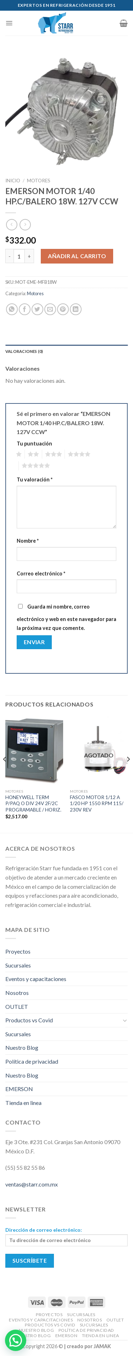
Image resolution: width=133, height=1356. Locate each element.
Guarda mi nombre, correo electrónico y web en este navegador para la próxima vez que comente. (66, 617)
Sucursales (18, 965)
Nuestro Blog (21, 1047)
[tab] (66, 351)
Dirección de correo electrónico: (66, 1236)
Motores (38, 180)
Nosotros (17, 992)
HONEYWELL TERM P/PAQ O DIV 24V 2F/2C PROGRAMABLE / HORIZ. (33, 803)
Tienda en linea (23, 1102)
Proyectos (18, 951)
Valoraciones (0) (24, 351)
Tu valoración (34, 479)
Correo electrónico (41, 573)
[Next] (128, 773)
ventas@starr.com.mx (31, 1184)
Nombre (28, 541)
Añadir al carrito (77, 255)
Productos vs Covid (29, 1020)
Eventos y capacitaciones (35, 978)
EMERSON (19, 1088)
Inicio (12, 180)
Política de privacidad (31, 1061)
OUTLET (16, 1006)
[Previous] (5, 773)
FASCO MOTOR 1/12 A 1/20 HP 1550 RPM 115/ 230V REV (96, 803)
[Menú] (9, 23)
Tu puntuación (34, 443)
